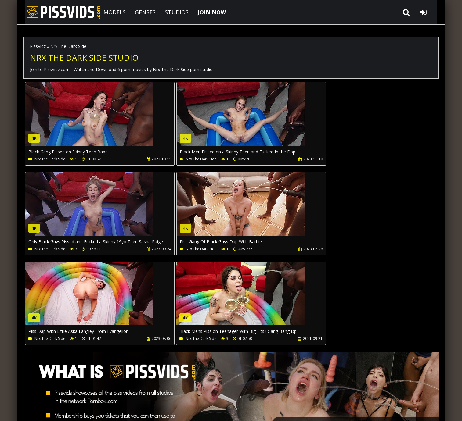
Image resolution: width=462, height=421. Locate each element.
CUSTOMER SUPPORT (73, 392)
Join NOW (34, 392)
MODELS (109, 12)
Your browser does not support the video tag (89, 118)
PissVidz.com (57, 12)
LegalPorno (166, 392)
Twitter (196, 392)
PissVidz (38, 46)
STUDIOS (171, 12)
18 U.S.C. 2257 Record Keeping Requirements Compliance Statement (213, 410)
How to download (123, 392)
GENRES (140, 12)
